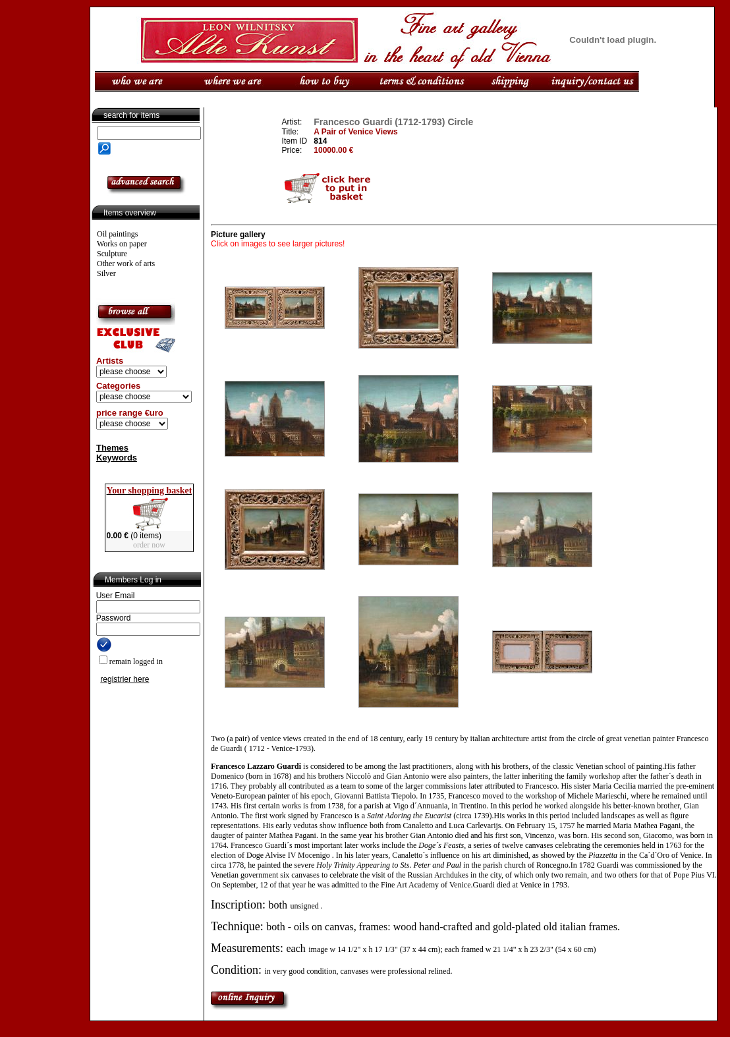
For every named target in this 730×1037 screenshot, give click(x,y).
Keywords (116, 457)
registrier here (124, 679)
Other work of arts (126, 263)
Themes (112, 448)
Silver (106, 273)
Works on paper (122, 243)
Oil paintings (117, 233)
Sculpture (112, 253)
